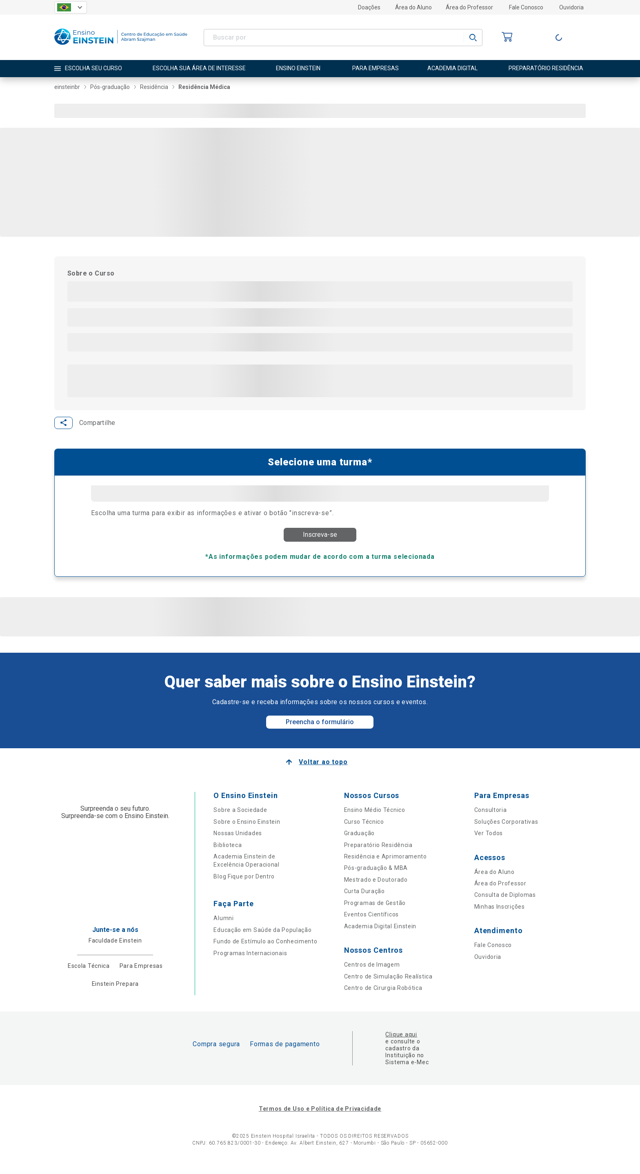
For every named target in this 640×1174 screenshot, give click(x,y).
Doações (369, 7)
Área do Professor (469, 7)
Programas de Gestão (375, 910)
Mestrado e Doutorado (376, 887)
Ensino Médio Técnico (374, 817)
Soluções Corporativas (506, 829)
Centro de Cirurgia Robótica (383, 995)
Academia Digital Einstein (380, 933)
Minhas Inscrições (499, 914)
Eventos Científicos (371, 921)
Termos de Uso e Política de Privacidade (320, 1116)
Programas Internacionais (250, 960)
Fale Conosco (526, 7)
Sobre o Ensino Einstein (246, 829)
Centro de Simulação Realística (388, 984)
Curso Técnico (364, 829)
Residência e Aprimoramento (385, 863)
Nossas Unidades (237, 840)
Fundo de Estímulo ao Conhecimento (265, 948)
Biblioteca (227, 852)
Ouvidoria (571, 7)
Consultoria (490, 817)
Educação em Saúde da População (262, 937)
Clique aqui (401, 1042)
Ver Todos (488, 840)
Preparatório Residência (378, 852)
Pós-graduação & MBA (376, 875)
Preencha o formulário (320, 730)
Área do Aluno (413, 7)
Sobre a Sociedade (240, 817)
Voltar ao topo (323, 770)
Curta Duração (364, 899)
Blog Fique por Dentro (244, 883)
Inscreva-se (320, 537)
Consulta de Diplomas (505, 902)
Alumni (223, 926)
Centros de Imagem (372, 972)
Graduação (359, 840)
